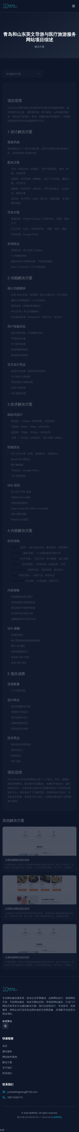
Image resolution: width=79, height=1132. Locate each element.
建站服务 (7, 1051)
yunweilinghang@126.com (19, 1092)
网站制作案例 (9, 1056)
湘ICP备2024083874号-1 (29, 1117)
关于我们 (7, 1067)
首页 (4, 1046)
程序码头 (58, 1117)
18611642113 (12, 1097)
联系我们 (7, 1073)
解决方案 (7, 1062)
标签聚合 (7, 1021)
